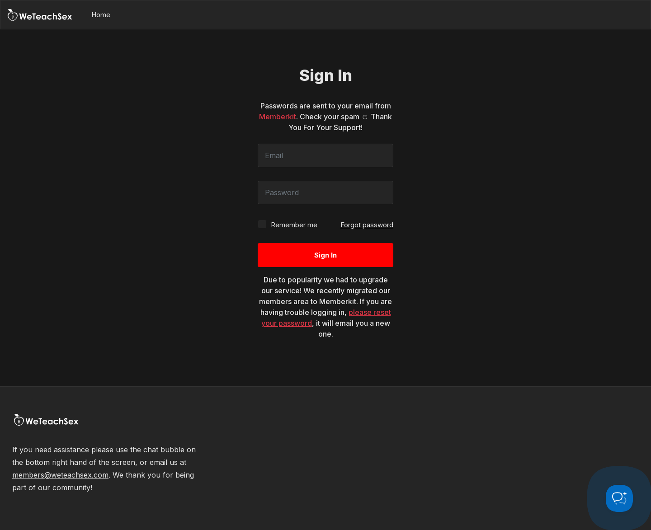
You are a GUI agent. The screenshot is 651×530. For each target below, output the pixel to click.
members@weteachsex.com (60, 474)
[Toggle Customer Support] (619, 498)
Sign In (325, 255)
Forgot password (366, 224)
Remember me (287, 224)
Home (100, 14)
